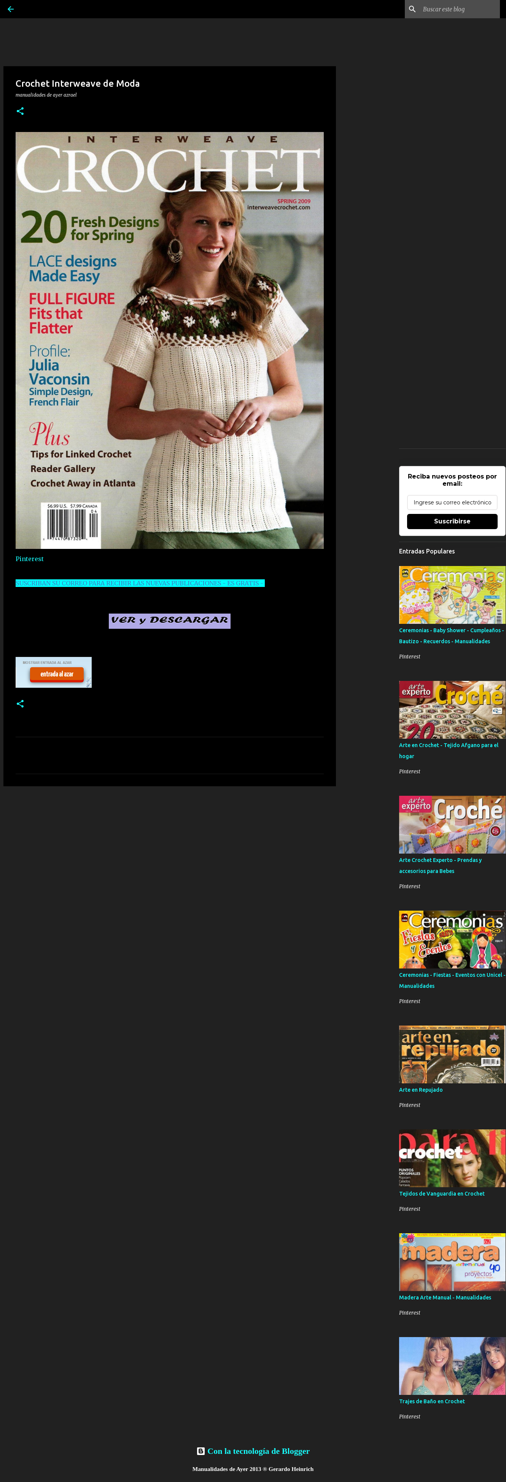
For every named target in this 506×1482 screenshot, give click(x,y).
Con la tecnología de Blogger (253, 1451)
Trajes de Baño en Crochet (432, 1401)
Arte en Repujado (421, 1090)
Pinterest (30, 559)
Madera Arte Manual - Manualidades (445, 1297)
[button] (20, 112)
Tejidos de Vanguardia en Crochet (442, 1194)
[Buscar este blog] (460, 9)
